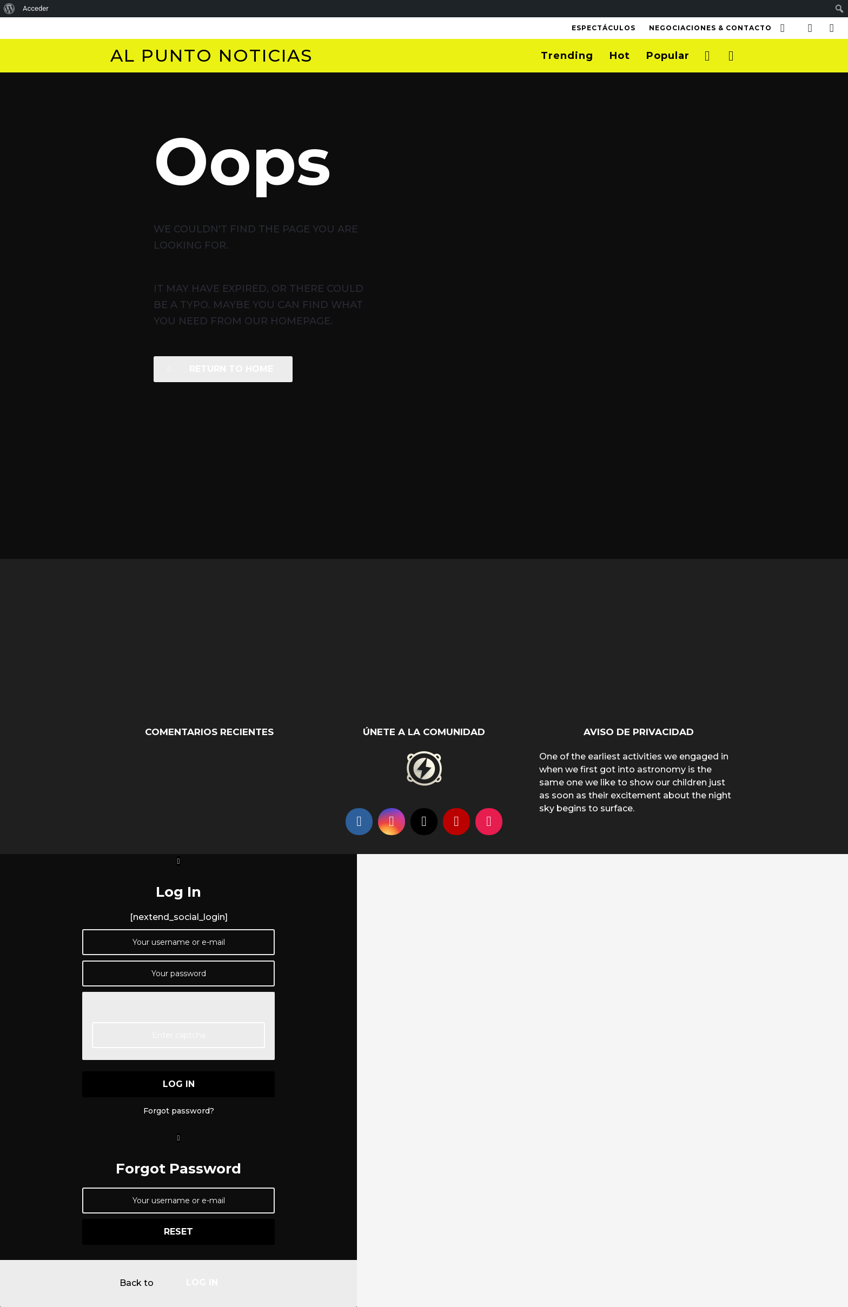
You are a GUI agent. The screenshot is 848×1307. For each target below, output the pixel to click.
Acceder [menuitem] (36, 8)
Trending (567, 56)
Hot (620, 56)
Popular (668, 56)
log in (179, 1084)
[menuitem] (9, 8)
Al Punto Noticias (211, 55)
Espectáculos (603, 28)
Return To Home (220, 369)
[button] (782, 28)
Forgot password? (178, 1111)
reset (178, 1231)
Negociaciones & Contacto (710, 28)
